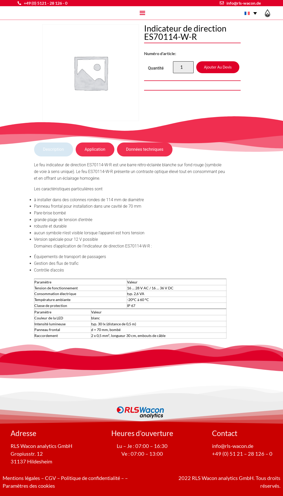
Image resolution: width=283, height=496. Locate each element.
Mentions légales (21, 478)
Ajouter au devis (218, 67)
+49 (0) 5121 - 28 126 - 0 (45, 3)
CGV (50, 478)
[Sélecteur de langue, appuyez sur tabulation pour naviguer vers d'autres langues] (251, 13)
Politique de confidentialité (90, 478)
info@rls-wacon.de (243, 3)
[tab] (53, 149)
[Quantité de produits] (183, 67)
